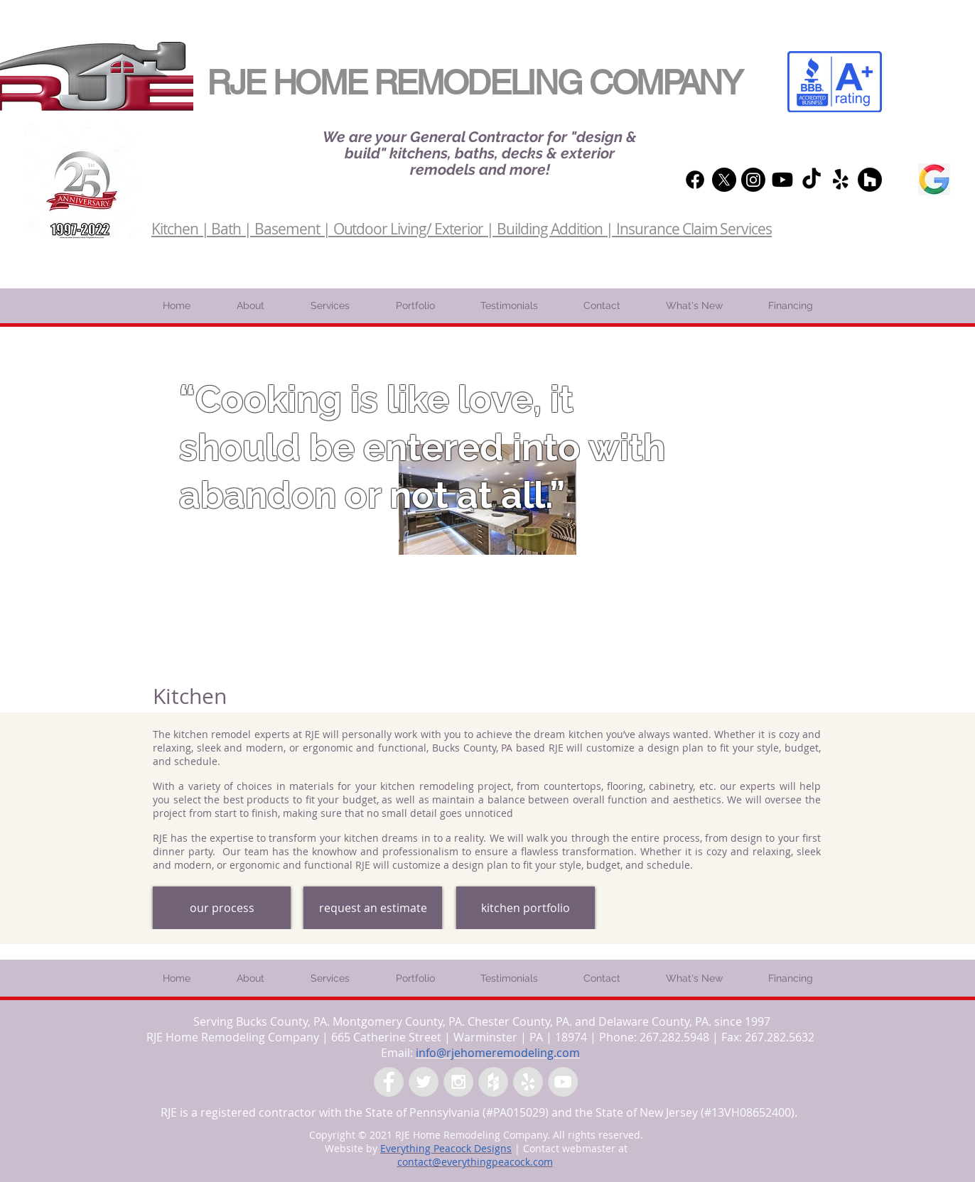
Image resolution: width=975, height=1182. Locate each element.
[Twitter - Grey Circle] (423, 1082)
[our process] (222, 907)
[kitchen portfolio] (525, 907)
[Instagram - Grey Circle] (458, 1082)
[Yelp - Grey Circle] (528, 1082)
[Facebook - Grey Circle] (389, 1082)
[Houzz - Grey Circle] (493, 1082)
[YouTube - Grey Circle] (563, 1082)
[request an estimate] (372, 907)
